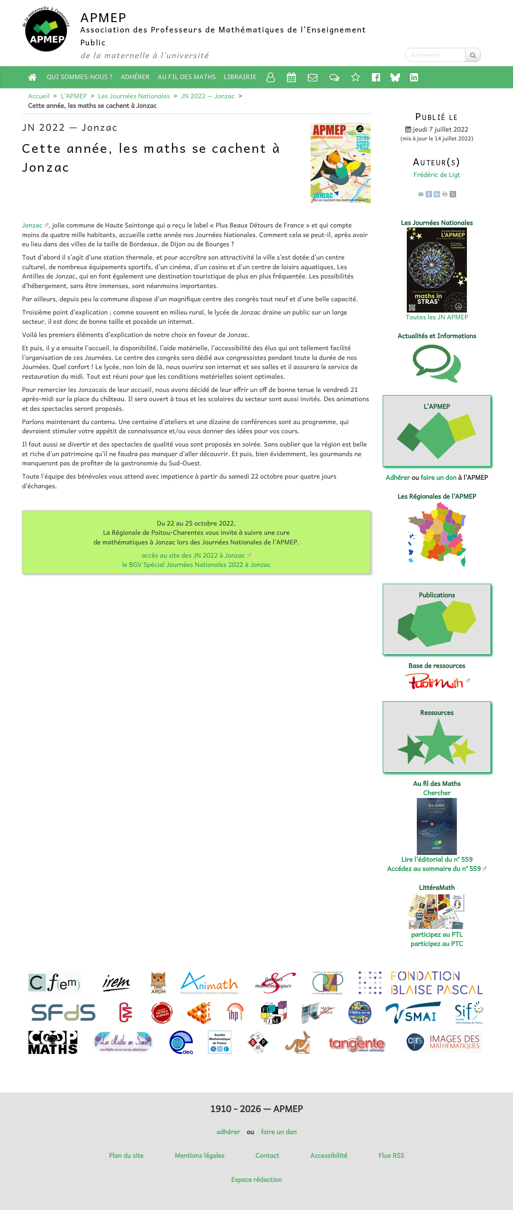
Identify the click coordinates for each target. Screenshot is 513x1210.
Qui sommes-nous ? (80, 76)
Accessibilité (328, 1155)
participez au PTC (437, 943)
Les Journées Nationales (134, 96)
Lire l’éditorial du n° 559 (437, 859)
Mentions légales (199, 1155)
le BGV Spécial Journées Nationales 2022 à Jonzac (196, 564)
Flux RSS (391, 1155)
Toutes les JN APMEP (437, 317)
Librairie (240, 76)
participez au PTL (437, 934)
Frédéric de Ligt (437, 174)
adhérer (228, 1132)
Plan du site (126, 1155)
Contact (267, 1155)
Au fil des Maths (187, 76)
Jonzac (32, 225)
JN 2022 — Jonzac (208, 96)
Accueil (38, 96)
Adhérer (135, 76)
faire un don (438, 477)
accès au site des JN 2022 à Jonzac (193, 555)
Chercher (436, 793)
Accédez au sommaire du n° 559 (434, 868)
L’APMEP (74, 96)
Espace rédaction (256, 1179)
